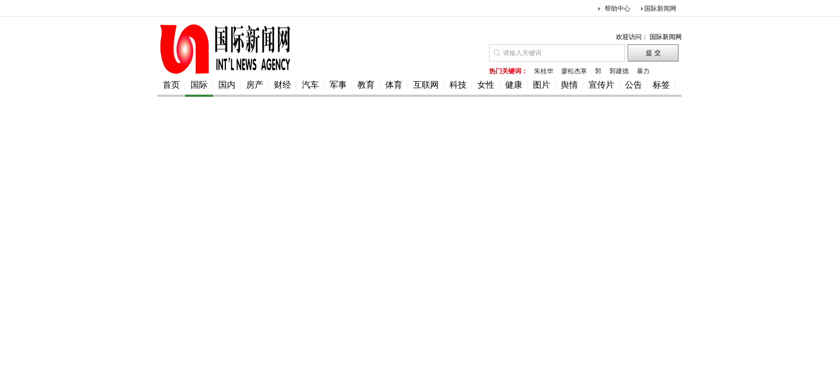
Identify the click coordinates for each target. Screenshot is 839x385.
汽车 (310, 84)
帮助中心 (617, 8)
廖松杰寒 (574, 71)
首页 (171, 84)
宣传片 (601, 84)
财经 (282, 84)
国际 (199, 84)
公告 (633, 84)
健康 (513, 84)
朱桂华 (543, 71)
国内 (226, 84)
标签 (661, 84)
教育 (366, 84)
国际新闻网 (660, 8)
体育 (393, 84)
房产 (254, 84)
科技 (458, 84)
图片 (541, 84)
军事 (338, 84)
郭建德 (619, 71)
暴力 (643, 71)
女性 (485, 84)
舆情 (569, 84)
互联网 (426, 84)
